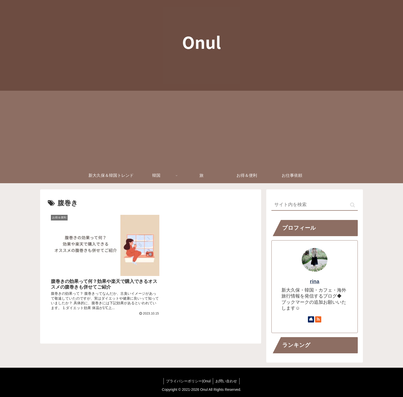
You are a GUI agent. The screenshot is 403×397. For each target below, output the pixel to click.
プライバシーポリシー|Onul (188, 381)
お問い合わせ (226, 381)
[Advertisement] (201, 129)
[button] (352, 205)
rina (314, 281)
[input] (314, 205)
